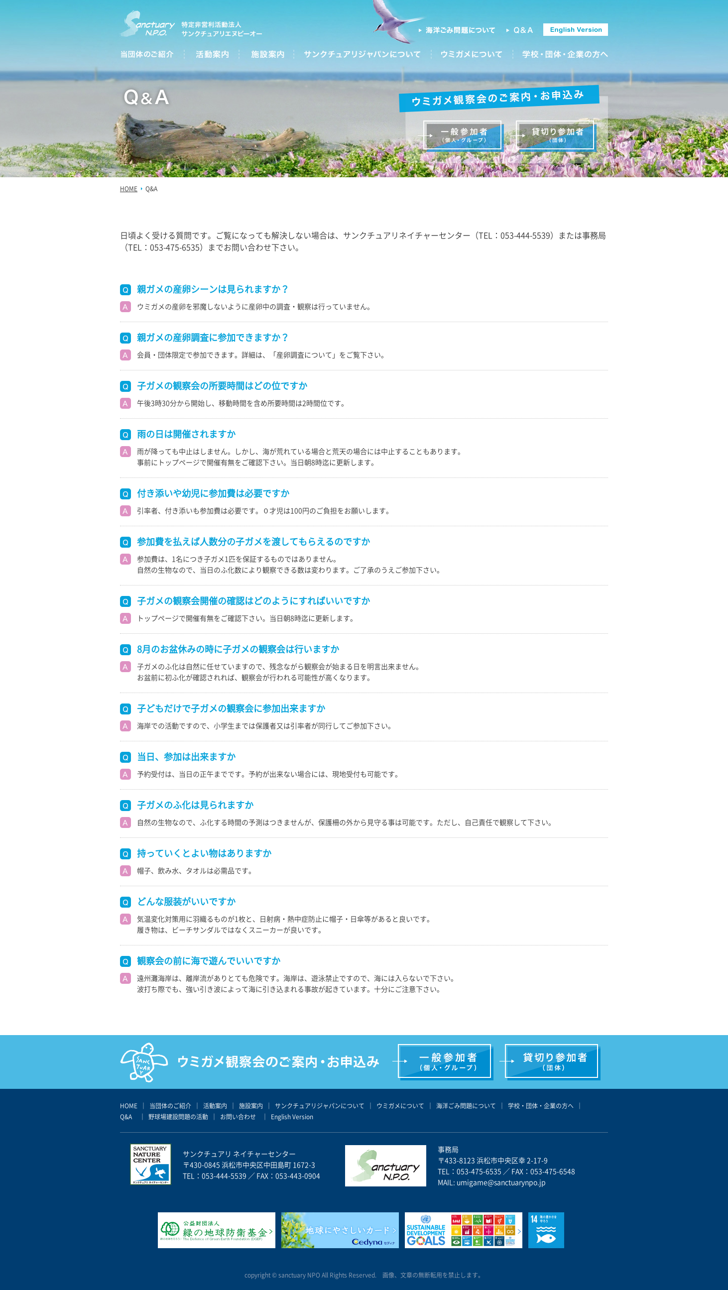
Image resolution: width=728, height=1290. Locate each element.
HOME (128, 188)
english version (575, 29)
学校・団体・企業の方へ (541, 1105)
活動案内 (215, 1105)
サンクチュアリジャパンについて (319, 1105)
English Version (292, 1116)
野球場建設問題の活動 (178, 1116)
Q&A (519, 30)
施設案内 (251, 1105)
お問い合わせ (238, 1116)
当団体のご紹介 (170, 1105)
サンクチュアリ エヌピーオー (191, 28)
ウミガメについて (400, 1105)
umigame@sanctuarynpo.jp (501, 1182)
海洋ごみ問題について (457, 30)
